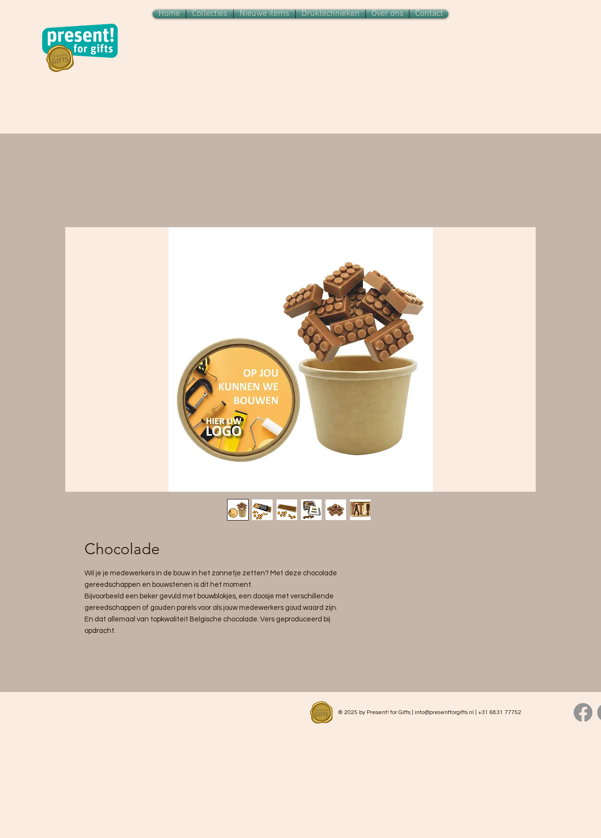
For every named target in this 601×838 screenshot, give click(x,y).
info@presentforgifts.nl (444, 712)
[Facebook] (583, 712)
